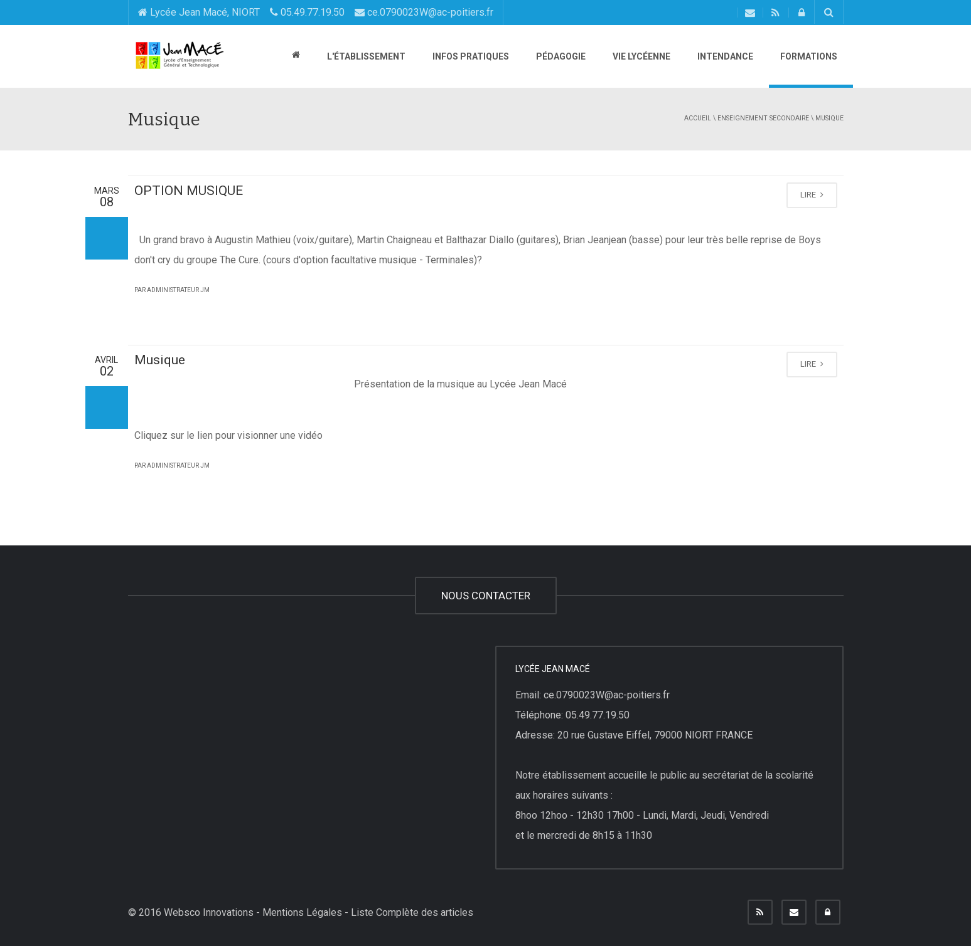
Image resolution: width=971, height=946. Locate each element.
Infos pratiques (470, 56)
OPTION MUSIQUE (188, 190)
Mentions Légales (302, 912)
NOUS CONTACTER (485, 595)
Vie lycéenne (640, 56)
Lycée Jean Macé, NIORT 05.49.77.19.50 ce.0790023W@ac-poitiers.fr (315, 12)
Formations (807, 56)
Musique (159, 359)
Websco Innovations (209, 912)
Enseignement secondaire (763, 118)
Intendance (724, 56)
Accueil (697, 118)
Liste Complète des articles (412, 912)
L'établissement (365, 56)
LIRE (811, 194)
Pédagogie (560, 56)
